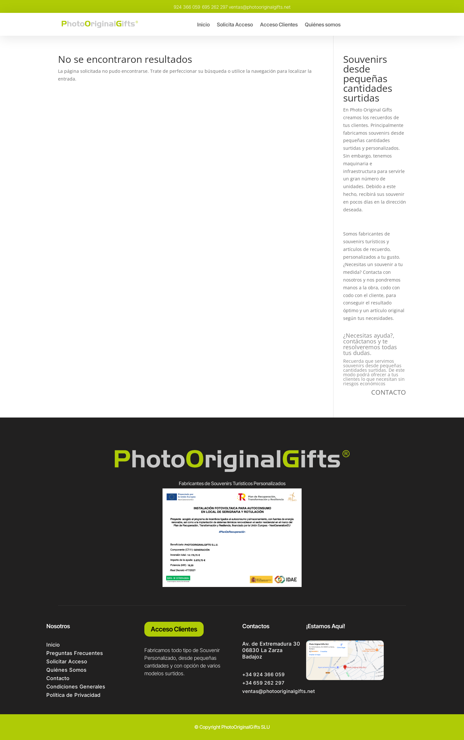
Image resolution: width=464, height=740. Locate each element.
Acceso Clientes (279, 25)
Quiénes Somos (66, 670)
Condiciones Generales (75, 686)
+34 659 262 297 (263, 683)
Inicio (203, 25)
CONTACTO (388, 392)
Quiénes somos (323, 25)
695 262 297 (215, 7)
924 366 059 (187, 7)
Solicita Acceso (235, 25)
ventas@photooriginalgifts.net (260, 7)
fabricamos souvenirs (366, 133)
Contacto (58, 678)
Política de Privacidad (73, 695)
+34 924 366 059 (263, 674)
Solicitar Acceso (66, 661)
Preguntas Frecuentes (74, 653)
